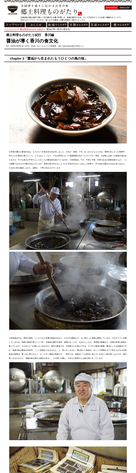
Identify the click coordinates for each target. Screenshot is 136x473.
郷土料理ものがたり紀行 (31, 29)
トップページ (10, 29)
